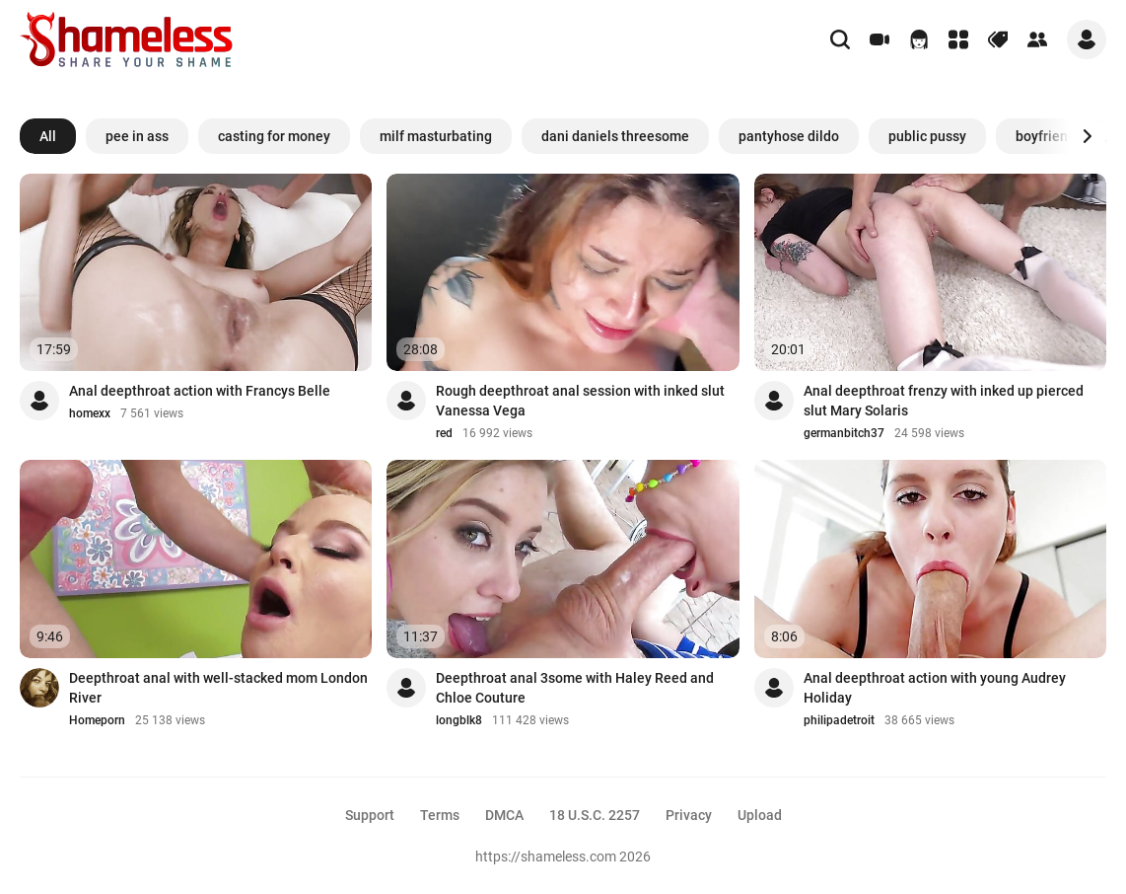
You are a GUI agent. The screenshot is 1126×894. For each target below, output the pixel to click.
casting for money (274, 136)
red (444, 433)
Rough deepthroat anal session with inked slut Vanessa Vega (580, 400)
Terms (439, 815)
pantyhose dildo (789, 136)
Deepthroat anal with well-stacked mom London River (218, 688)
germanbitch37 (844, 433)
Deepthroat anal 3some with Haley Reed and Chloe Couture (575, 688)
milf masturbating (436, 136)
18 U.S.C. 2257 (594, 815)
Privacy (689, 815)
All (47, 136)
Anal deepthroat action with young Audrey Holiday (935, 688)
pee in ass (137, 136)
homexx (89, 413)
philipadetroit (839, 720)
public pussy (927, 136)
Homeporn (97, 720)
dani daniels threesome (615, 136)
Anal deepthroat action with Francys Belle (199, 391)
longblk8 (459, 720)
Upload (760, 815)
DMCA (504, 815)
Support (369, 815)
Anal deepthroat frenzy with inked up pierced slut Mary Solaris (944, 400)
